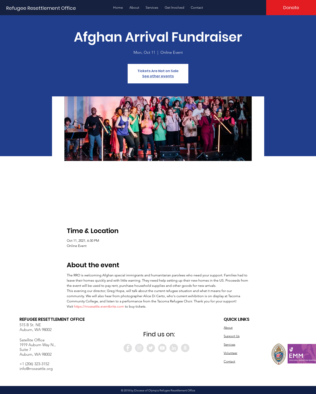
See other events (158, 76)
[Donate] (291, 7)
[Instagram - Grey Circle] (139, 348)
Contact (229, 361)
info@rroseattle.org (36, 368)
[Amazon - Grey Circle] (185, 348)
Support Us (231, 336)
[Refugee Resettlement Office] (40, 8)
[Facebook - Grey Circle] (128, 348)
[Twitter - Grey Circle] (151, 348)
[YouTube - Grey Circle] (162, 348)
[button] (134, 7)
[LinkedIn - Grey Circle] (173, 348)
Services (229, 344)
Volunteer (230, 353)
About (228, 328)
